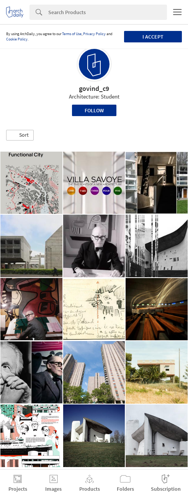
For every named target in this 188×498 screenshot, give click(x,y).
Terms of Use (72, 33)
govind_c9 (94, 88)
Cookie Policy (17, 39)
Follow (94, 110)
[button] (20, 135)
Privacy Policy (94, 33)
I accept (152, 36)
